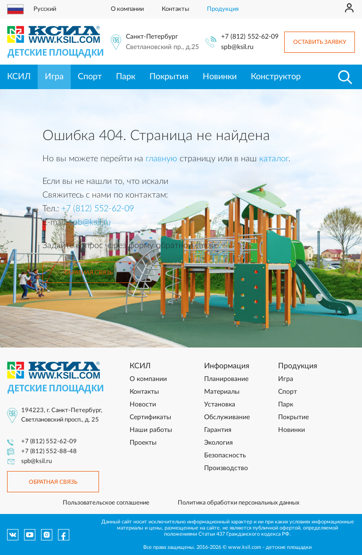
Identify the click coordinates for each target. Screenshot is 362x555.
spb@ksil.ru (237, 47)
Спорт (90, 77)
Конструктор (276, 77)
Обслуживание (227, 417)
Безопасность (225, 455)
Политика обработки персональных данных (238, 503)
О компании (127, 9)
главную (161, 159)
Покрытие (293, 417)
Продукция (223, 9)
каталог (273, 159)
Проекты (143, 442)
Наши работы (151, 430)
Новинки (220, 77)
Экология (218, 442)
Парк (125, 77)
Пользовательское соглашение (106, 503)
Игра (54, 77)
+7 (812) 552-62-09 (250, 36)
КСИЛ (19, 77)
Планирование (226, 379)
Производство (226, 468)
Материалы (221, 392)
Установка (219, 404)
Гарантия (217, 430)
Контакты (175, 9)
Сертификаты (150, 417)
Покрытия (169, 77)
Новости (143, 404)
